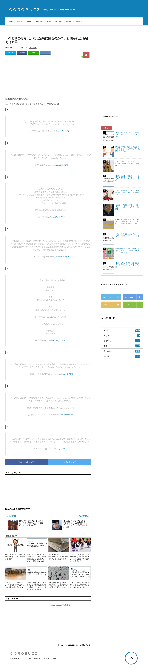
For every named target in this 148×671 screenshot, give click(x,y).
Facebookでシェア (26, 462)
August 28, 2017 (63, 448)
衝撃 (49, 21)
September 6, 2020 (63, 131)
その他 (68, 21)
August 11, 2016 (61, 165)
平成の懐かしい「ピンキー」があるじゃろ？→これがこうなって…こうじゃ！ (127, 250)
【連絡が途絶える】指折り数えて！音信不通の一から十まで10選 (127, 265)
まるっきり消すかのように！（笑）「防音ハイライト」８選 (127, 235)
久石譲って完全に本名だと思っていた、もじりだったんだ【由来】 (127, 207)
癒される (39, 21)
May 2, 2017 (59, 217)
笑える (19, 21)
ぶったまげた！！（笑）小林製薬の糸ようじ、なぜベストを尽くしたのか (127, 192)
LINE (33, 53)
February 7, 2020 (58, 340)
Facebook (22, 53)
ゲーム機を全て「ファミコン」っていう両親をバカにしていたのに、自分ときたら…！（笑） (127, 221)
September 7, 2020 (67, 414)
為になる (58, 21)
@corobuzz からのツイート (62, 605)
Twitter (10, 53)
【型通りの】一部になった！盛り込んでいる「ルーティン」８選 (127, 178)
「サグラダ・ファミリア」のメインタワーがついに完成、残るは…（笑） (127, 163)
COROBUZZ (25, 10)
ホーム (60, 645)
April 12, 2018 (67, 374)
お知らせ (79, 21)
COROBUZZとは (71, 645)
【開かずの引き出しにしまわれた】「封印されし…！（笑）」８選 (127, 134)
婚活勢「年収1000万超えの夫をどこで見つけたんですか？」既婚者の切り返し (127, 149)
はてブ (45, 53)
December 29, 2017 (63, 256)
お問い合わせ (85, 645)
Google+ (112, 305)
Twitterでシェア (69, 462)
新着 (11, 21)
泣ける (29, 21)
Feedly (134, 305)
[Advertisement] (48, 76)
